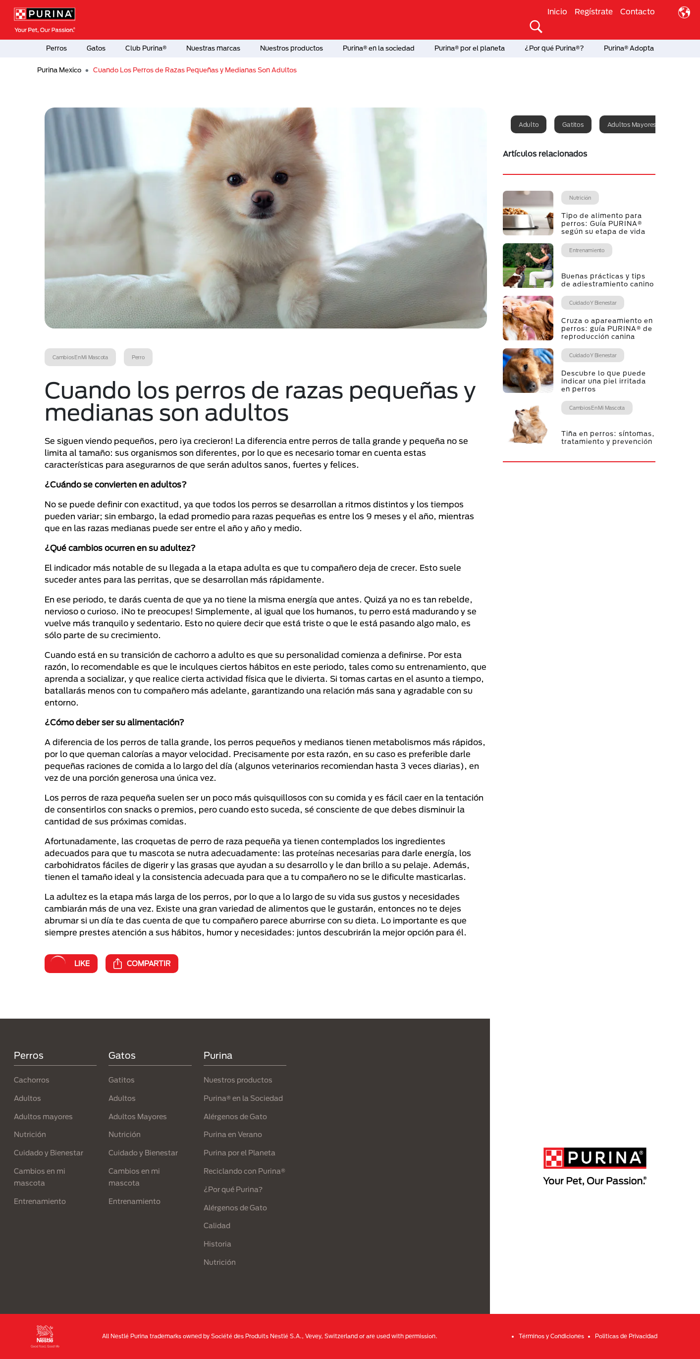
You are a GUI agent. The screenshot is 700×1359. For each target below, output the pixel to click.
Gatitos (572, 124)
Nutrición (30, 1134)
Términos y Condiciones (551, 1336)
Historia (217, 1244)
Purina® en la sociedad (379, 48)
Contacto (637, 11)
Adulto (529, 124)
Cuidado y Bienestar (48, 1152)
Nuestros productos (291, 48)
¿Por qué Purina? (233, 1189)
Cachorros (32, 1080)
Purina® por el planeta (469, 48)
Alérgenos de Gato (235, 1116)
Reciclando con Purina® (244, 1171)
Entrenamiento (40, 1201)
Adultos (27, 1098)
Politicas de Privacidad (626, 1336)
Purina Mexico (59, 70)
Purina (218, 1055)
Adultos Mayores (137, 1116)
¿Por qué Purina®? (554, 48)
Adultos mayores (631, 124)
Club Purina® (145, 48)
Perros (56, 48)
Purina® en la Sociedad (243, 1098)
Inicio (557, 11)
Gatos (96, 48)
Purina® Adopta (629, 48)
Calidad (217, 1225)
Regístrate (594, 11)
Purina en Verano (233, 1134)
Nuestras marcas (213, 48)
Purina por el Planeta (239, 1152)
